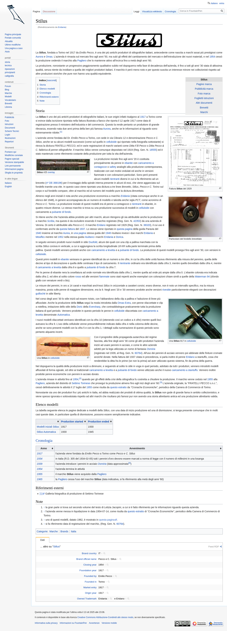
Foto (7, 121)
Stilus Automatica (46, 431)
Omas (49, 56)
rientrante (125, 263)
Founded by (90, 576)
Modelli (8, 96)
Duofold (93, 242)
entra (221, 3)
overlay (51, 172)
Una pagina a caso (14, 48)
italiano (214, 3)
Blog (7, 89)
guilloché (40, 293)
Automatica (63, 314)
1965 (39, 479)
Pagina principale (13, 34)
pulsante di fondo (61, 212)
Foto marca (204, 93)
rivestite (166, 289)
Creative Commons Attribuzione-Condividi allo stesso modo (105, 617)
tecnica (8, 65)
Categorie (42, 531)
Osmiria (151, 349)
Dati (42, 540)
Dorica (119, 237)
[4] (129, 463)
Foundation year (87, 570)
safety (113, 166)
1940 (38, 233)
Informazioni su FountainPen (73, 623)
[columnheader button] (48, 421)
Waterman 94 (202, 276)
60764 (138, 353)
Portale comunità (13, 38)
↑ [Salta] (44, 507)
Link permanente (13, 166)
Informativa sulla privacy (46, 623)
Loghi (7, 134)
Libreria (8, 107)
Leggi (136, 11)
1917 (143, 116)
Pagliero (81, 60)
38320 (146, 225)
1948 (108, 233)
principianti (10, 72)
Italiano (8, 183)
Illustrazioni (10, 138)
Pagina (36, 11)
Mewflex (40, 237)
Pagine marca (204, 84)
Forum (8, 86)
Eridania (62, 27)
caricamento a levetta (103, 250)
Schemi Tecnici (12, 131)
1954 (212, 56)
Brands (64, 531)
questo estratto (118, 387)
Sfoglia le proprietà (14, 172)
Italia (73, 531)
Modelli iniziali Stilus (48, 426)
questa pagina (124, 229)
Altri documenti (204, 102)
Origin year (90, 593)
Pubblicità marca (204, 88)
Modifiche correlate (14, 155)
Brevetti (204, 107)
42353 (136, 221)
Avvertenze (94, 623)
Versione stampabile (14, 162)
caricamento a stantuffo (185, 370)
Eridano (101, 225)
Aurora (39, 56)
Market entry (89, 587)
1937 (82, 229)
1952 (60, 237)
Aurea (66, 233)
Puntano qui (10, 152)
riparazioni (10, 69)
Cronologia (44, 440)
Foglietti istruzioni (204, 98)
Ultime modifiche (13, 44)
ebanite (129, 163)
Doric (79, 306)
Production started (72, 421)
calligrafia (9, 76)
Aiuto (7, 51)
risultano (89, 237)
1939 (39, 463)
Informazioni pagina (14, 169)
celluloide (111, 141)
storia (7, 62)
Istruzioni (9, 124)
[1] (61, 132)
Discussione (49, 11)
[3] (161, 382)
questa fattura (67, 229)
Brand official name (86, 559)
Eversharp (94, 306)
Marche (53, 531)
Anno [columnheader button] (44, 448)
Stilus (42, 52)
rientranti (114, 178)
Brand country (89, 553)
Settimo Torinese (81, 383)
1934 (39, 458)
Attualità (8, 41)
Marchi (204, 112)
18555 (153, 149)
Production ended (98, 421)
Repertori (9, 141)
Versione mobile (109, 623)
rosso (78, 276)
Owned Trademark (86, 598)
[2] (80, 378)
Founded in (91, 581)
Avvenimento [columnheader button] (137, 448)
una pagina (80, 233)
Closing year (89, 564)
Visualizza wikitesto (152, 11)
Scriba (50, 221)
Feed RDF (213, 546)
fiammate (104, 276)
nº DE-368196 (54, 182)
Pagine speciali (12, 159)
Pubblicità (9, 117)
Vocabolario (10, 100)
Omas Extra (124, 302)
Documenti (10, 128)
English (8, 186)
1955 (210, 379)
